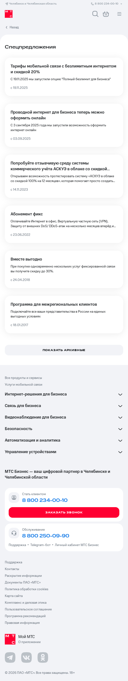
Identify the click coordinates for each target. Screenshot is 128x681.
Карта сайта (14, 596)
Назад (14, 27)
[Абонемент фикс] (64, 224)
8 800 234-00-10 (106, 4)
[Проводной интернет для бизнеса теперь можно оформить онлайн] (64, 125)
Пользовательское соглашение (28, 609)
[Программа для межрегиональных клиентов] (64, 314)
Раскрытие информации (23, 575)
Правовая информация (22, 622)
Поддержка (18, 545)
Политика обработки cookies (26, 589)
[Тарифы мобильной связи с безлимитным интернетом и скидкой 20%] (64, 77)
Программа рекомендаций (25, 616)
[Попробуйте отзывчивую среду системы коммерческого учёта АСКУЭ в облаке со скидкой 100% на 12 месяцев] (64, 176)
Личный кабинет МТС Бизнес (77, 545)
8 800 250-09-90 (45, 536)
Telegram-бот (40, 545)
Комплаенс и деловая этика (25, 602)
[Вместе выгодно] (64, 269)
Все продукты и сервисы (23, 378)
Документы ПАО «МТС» (23, 582)
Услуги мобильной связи (23, 384)
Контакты (12, 569)
